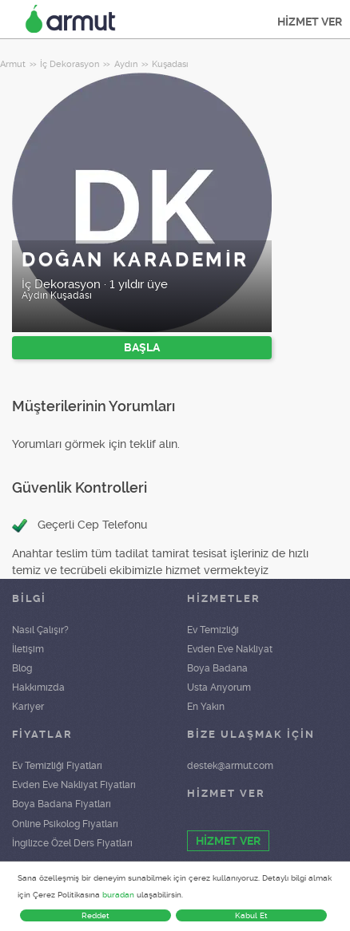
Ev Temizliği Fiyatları (57, 765)
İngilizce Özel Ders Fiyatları (72, 843)
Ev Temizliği (213, 630)
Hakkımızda (38, 687)
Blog (22, 668)
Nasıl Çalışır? (40, 630)
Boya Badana (217, 668)
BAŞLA (142, 347)
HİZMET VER (309, 21)
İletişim (28, 649)
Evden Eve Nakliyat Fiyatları (74, 784)
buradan (118, 894)
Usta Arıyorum (219, 687)
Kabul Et (251, 915)
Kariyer (28, 706)
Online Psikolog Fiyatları (65, 824)
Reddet (95, 915)
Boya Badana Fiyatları (61, 804)
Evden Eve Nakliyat (229, 649)
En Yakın (206, 706)
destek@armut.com (230, 765)
